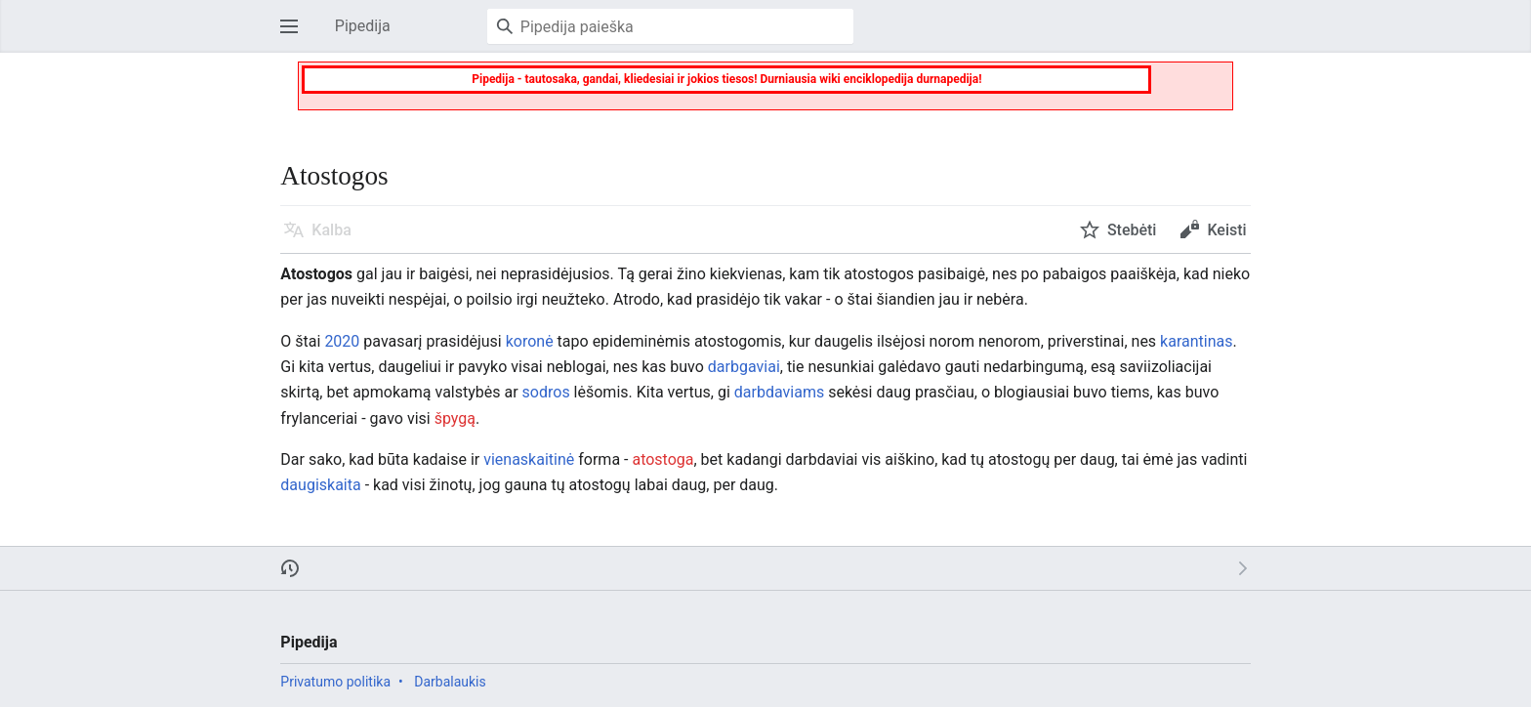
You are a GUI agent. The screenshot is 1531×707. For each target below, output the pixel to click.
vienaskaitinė (528, 459)
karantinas (1196, 341)
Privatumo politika (335, 681)
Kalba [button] (331, 230)
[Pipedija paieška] (670, 26)
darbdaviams (779, 392)
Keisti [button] (1226, 230)
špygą (455, 418)
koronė (530, 341)
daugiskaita (320, 485)
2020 (341, 341)
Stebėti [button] (1132, 230)
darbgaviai (744, 366)
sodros (546, 392)
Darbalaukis (450, 681)
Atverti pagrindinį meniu (294, 35)
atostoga (662, 459)
